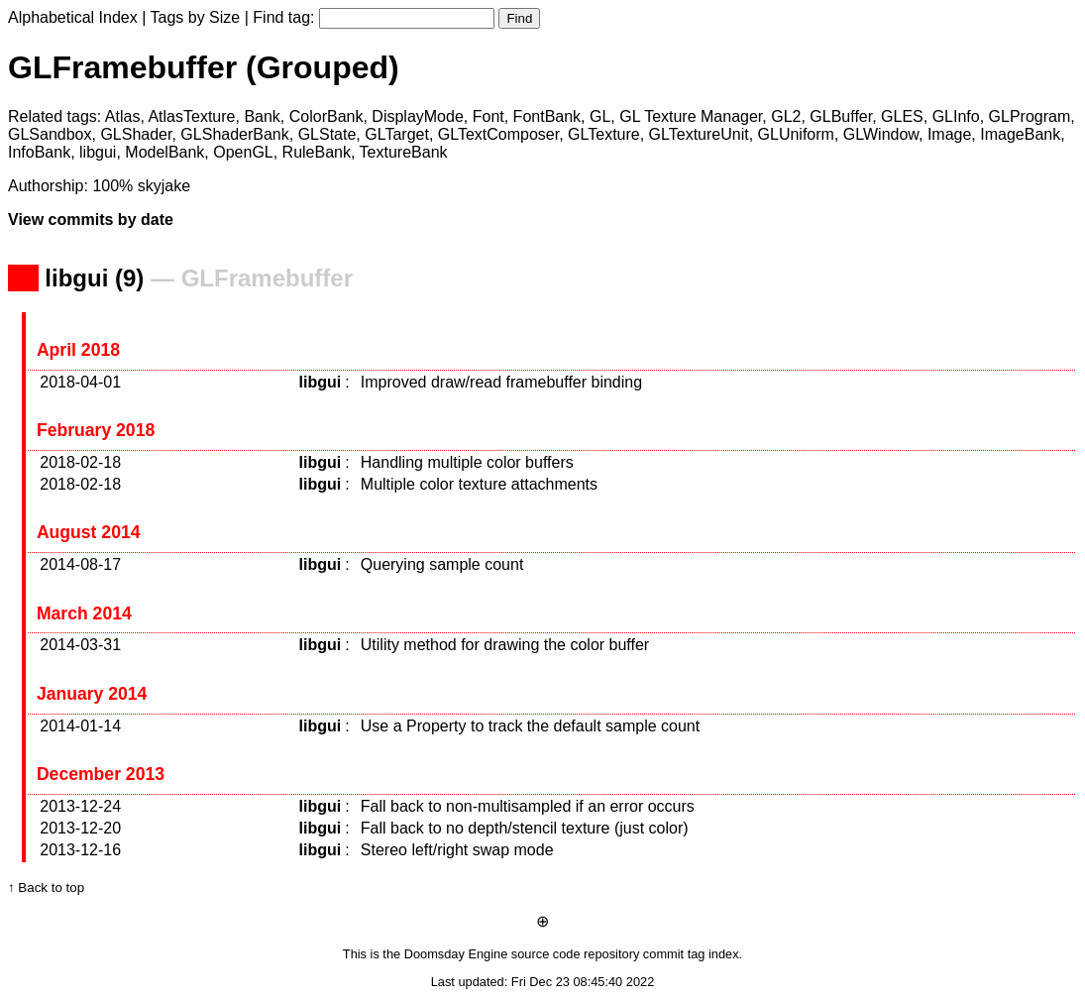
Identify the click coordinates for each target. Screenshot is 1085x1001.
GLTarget (397, 134)
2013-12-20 (80, 828)
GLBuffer (841, 116)
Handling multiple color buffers (467, 462)
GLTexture (604, 134)
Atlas (123, 116)
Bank (261, 116)
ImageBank (1020, 134)
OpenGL (242, 152)
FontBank (547, 116)
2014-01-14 (80, 726)
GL (600, 116)
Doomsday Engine (456, 953)
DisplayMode (417, 116)
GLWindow (881, 134)
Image (949, 134)
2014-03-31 (80, 644)
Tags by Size (196, 17)
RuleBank (316, 152)
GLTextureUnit (699, 134)
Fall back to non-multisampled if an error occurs (528, 806)
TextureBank (404, 152)
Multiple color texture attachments (479, 484)
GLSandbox (50, 134)
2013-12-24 (80, 806)
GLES (902, 116)
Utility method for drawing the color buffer (505, 644)
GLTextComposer (498, 134)
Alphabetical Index (73, 17)
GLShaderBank (234, 134)
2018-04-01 (80, 382)
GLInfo (956, 116)
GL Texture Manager (690, 116)
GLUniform (796, 134)
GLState (327, 134)
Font (488, 116)
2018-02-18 (80, 462)
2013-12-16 (80, 849)
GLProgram (1030, 116)
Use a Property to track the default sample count (530, 726)
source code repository (575, 953)
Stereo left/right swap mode (457, 849)
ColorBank (326, 116)
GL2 (786, 116)
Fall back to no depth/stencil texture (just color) (525, 828)
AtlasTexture (191, 116)
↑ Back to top (46, 887)
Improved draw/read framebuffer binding (501, 382)
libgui (97, 152)
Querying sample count (442, 564)
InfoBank (39, 152)
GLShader (135, 134)
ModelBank (164, 152)
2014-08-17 (80, 564)
